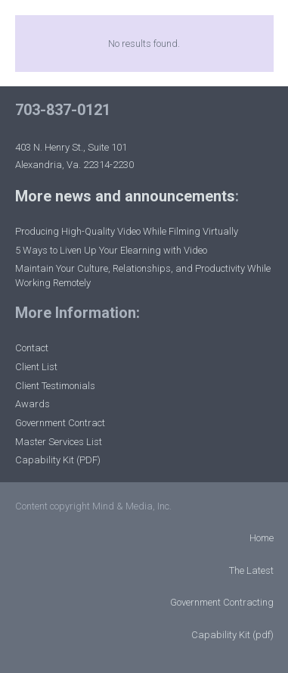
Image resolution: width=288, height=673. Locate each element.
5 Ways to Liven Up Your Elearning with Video (111, 250)
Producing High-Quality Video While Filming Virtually (126, 231)
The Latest (251, 570)
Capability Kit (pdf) (232, 634)
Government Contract (60, 422)
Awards (32, 404)
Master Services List (58, 441)
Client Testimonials (55, 385)
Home (261, 538)
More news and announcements (125, 196)
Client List (36, 366)
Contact (31, 348)
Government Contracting (222, 602)
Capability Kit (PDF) (58, 460)
